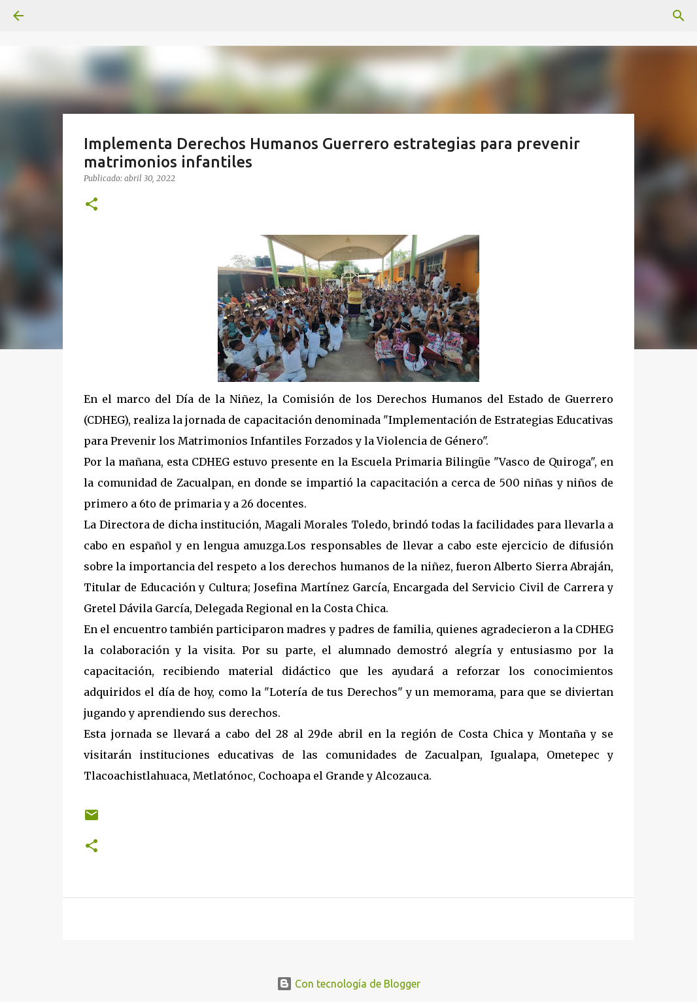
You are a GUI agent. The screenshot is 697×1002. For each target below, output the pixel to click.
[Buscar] (679, 15)
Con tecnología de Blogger (348, 984)
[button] (91, 205)
